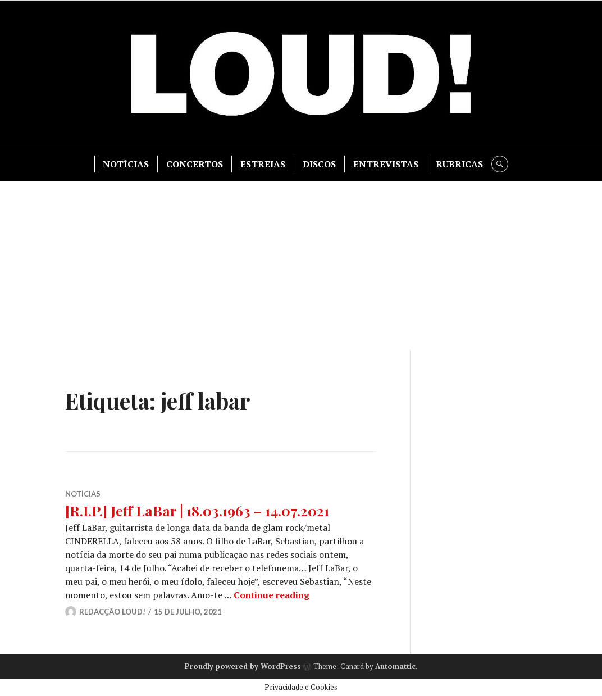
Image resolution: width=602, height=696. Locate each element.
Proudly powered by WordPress (243, 666)
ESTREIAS (262, 164)
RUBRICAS (459, 164)
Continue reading (271, 595)
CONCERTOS (194, 164)
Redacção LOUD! (112, 611)
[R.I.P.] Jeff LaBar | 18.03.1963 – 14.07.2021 (197, 510)
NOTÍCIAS (126, 164)
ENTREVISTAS (385, 164)
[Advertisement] (302, 265)
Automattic (395, 666)
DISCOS (319, 164)
